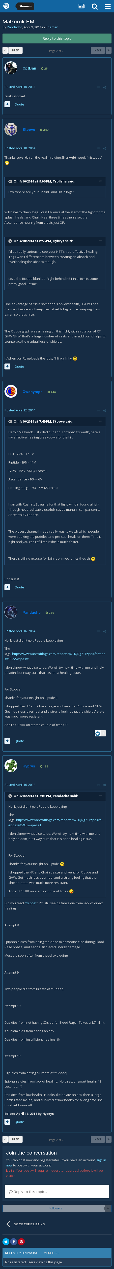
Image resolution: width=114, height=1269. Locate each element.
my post (30, 903)
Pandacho (14, 27)
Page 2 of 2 (57, 51)
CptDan (29, 68)
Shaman (52, 27)
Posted (19, 86)
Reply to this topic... (28, 1191)
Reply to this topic (57, 38)
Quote (19, 104)
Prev (15, 50)
